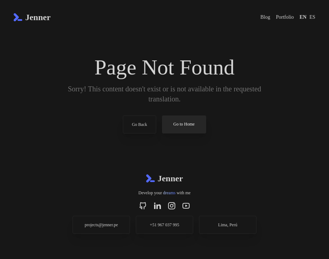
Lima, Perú (227, 224)
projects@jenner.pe (101, 224)
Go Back (139, 124)
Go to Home (184, 124)
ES (312, 17)
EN (303, 17)
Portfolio (285, 17)
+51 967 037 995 (164, 224)
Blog (265, 17)
